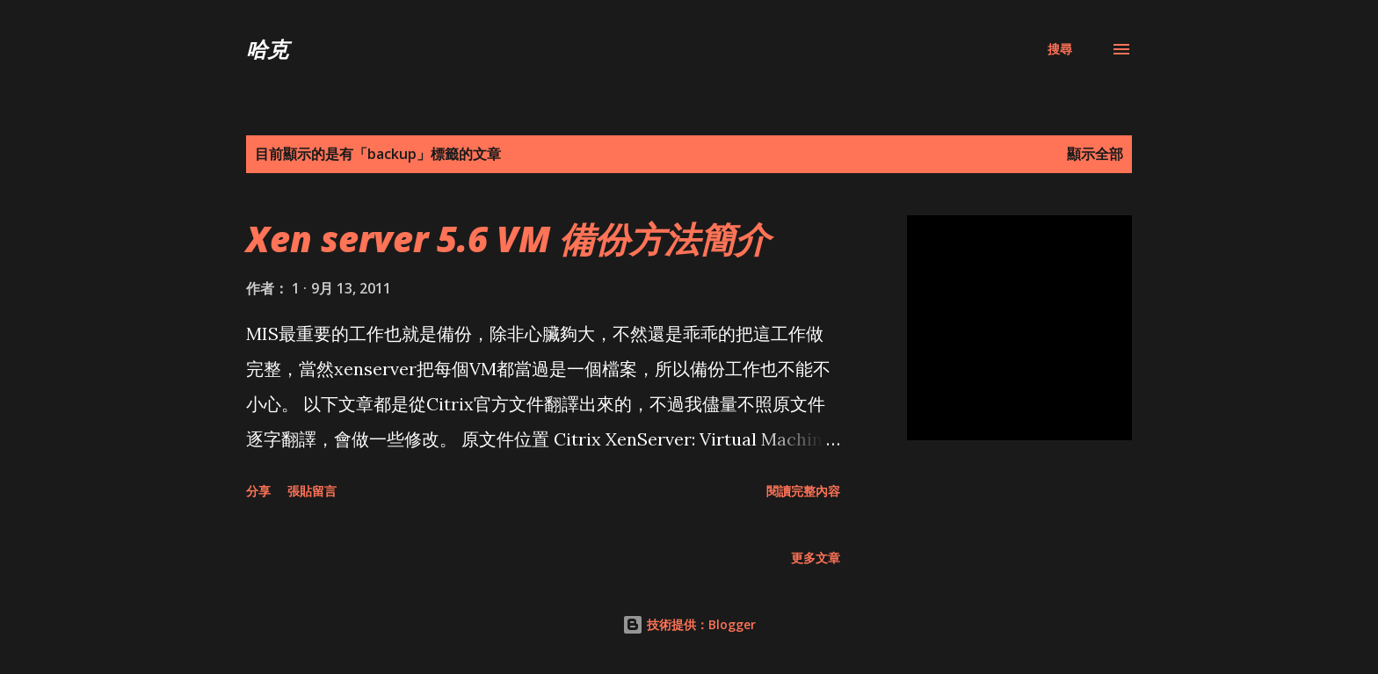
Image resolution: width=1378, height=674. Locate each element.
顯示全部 (1095, 153)
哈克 (267, 48)
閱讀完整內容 (803, 490)
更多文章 (815, 557)
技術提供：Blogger (689, 624)
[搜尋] (1060, 49)
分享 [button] (258, 490)
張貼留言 (312, 490)
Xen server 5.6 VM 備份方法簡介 (508, 238)
